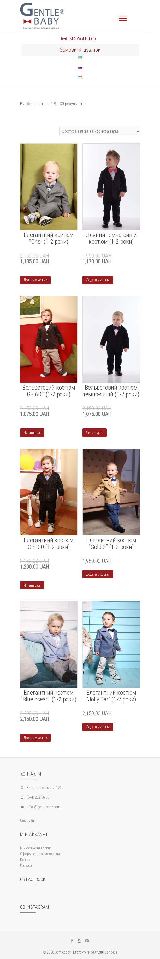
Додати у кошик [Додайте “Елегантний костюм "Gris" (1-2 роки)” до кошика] (35, 280)
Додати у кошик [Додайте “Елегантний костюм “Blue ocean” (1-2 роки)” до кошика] (35, 738)
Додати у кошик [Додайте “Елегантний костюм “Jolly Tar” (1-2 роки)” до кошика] (97, 727)
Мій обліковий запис (35, 848)
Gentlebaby (63, 952)
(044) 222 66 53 (38, 797)
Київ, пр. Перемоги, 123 (44, 787)
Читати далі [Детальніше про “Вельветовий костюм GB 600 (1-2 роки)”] (32, 433)
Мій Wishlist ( (78, 38)
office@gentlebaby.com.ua (45, 807)
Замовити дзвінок (80, 50)
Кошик (25, 859)
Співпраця (28, 820)
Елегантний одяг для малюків (95, 952)
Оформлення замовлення (40, 854)
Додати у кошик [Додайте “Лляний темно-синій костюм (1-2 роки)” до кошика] (97, 280)
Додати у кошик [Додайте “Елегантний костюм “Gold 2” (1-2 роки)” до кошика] (97, 574)
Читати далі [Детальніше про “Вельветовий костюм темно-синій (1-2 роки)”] (94, 433)
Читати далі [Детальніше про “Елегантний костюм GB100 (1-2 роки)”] (32, 585)
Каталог (26, 865)
